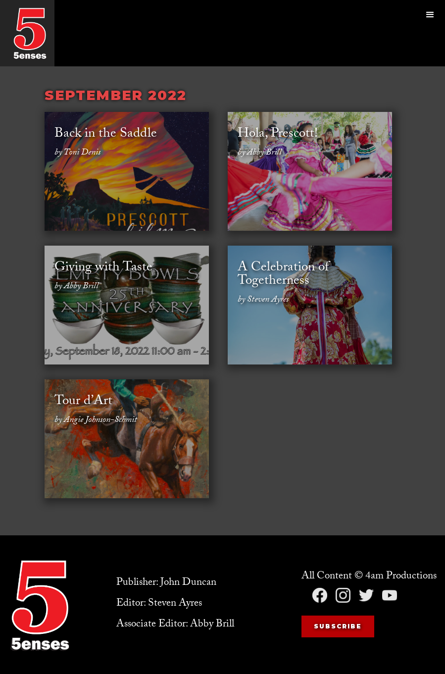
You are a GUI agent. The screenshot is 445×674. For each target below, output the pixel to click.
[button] (430, 33)
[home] (29, 33)
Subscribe (338, 626)
